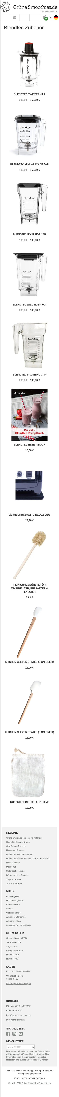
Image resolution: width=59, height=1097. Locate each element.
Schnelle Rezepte (14, 883)
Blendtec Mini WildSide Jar (29, 164)
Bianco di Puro (13, 904)
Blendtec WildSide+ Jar (30, 304)
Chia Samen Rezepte (16, 846)
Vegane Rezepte (13, 879)
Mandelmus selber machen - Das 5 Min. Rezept (28, 858)
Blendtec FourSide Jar (29, 234)
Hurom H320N (12, 954)
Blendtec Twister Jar (29, 94)
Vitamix (9, 909)
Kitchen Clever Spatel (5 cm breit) (29, 732)
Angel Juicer (12, 946)
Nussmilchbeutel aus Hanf (29, 802)
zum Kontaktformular (15, 1020)
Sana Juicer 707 (13, 942)
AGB (8, 1070)
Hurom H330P (12, 959)
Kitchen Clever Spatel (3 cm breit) (29, 662)
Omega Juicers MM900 (16, 938)
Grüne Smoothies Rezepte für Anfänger (24, 838)
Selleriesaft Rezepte (15, 871)
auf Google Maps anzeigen (18, 983)
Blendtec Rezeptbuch (29, 444)
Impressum (36, 1074)
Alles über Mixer (13, 921)
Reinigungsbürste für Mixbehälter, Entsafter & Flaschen (29, 588)
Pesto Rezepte (13, 863)
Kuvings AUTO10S (14, 950)
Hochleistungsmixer (15, 900)
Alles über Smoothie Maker (18, 925)
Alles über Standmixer (16, 917)
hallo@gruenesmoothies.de (18, 1015)
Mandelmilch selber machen (19, 854)
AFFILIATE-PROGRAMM (33, 1078)
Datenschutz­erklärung (22, 1070)
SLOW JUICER (15, 933)
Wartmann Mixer (13, 913)
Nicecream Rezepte (15, 850)
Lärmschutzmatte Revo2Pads (29, 514)
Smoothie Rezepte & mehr (18, 842)
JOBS (16, 1078)
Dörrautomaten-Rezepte (17, 875)
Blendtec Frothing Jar (29, 374)
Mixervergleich (13, 896)
